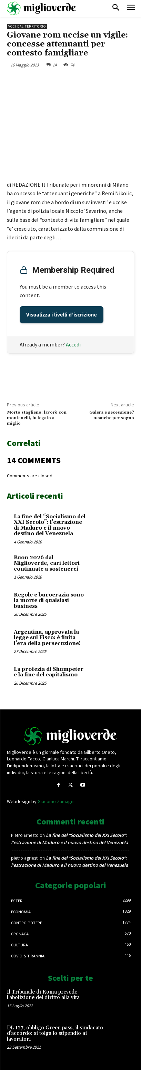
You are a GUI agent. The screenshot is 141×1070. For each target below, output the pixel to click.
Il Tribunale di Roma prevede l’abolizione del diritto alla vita (43, 995)
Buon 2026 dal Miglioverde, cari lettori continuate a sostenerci (47, 563)
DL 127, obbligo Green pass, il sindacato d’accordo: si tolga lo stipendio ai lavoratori (55, 1033)
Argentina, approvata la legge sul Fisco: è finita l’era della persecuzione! (47, 638)
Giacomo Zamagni (56, 801)
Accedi (73, 344)
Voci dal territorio (27, 26)
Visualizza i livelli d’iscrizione (61, 314)
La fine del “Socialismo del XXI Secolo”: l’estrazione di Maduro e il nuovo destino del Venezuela (49, 525)
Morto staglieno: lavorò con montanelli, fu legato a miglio (37, 418)
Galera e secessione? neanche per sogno (111, 415)
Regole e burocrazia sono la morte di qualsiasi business (49, 601)
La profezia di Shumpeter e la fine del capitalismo (48, 672)
